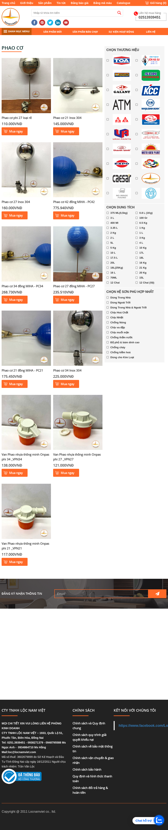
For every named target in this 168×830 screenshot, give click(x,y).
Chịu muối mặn (119, 332)
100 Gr (143, 217)
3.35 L (114, 227)
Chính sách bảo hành (87, 769)
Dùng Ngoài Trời (120, 302)
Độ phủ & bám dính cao (124, 342)
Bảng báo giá (79, 3)
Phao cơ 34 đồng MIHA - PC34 (22, 286)
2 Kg (113, 232)
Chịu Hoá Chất (119, 312)
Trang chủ (8, 3)
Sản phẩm (45, 3)
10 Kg (142, 247)
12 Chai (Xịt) (146, 282)
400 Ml (114, 222)
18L (141, 257)
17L (141, 252)
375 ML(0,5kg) (119, 212)
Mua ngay (16, 131)
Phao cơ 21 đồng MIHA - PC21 (22, 370)
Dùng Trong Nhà (120, 297)
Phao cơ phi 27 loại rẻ (17, 118)
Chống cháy (117, 347)
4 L (141, 242)
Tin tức (61, 3)
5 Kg (113, 247)
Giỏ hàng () (158, 3)
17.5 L (114, 257)
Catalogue (123, 3)
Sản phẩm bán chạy (85, 31)
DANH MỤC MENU (17, 31)
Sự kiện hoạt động (121, 31)
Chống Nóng (118, 322)
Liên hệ (150, 31)
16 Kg (142, 262)
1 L (141, 232)
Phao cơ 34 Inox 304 (67, 370)
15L (141, 277)
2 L (112, 237)
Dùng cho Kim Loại (122, 357)
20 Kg (142, 272)
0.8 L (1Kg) (146, 212)
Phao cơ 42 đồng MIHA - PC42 (74, 202)
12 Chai (115, 282)
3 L (112, 217)
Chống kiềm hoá (120, 352)
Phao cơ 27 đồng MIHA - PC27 (74, 286)
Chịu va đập (117, 327)
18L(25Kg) (116, 267)
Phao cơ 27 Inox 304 (16, 202)
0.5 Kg (143, 222)
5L (111, 242)
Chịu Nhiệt (116, 317)
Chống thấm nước (121, 337)
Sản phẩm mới (52, 31)
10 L (113, 252)
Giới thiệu (26, 3)
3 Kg (142, 237)
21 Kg (142, 267)
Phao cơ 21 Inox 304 (67, 118)
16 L (113, 272)
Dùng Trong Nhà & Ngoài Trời (128, 307)
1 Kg (142, 227)
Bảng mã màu (102, 3)
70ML (113, 277)
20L (112, 262)
